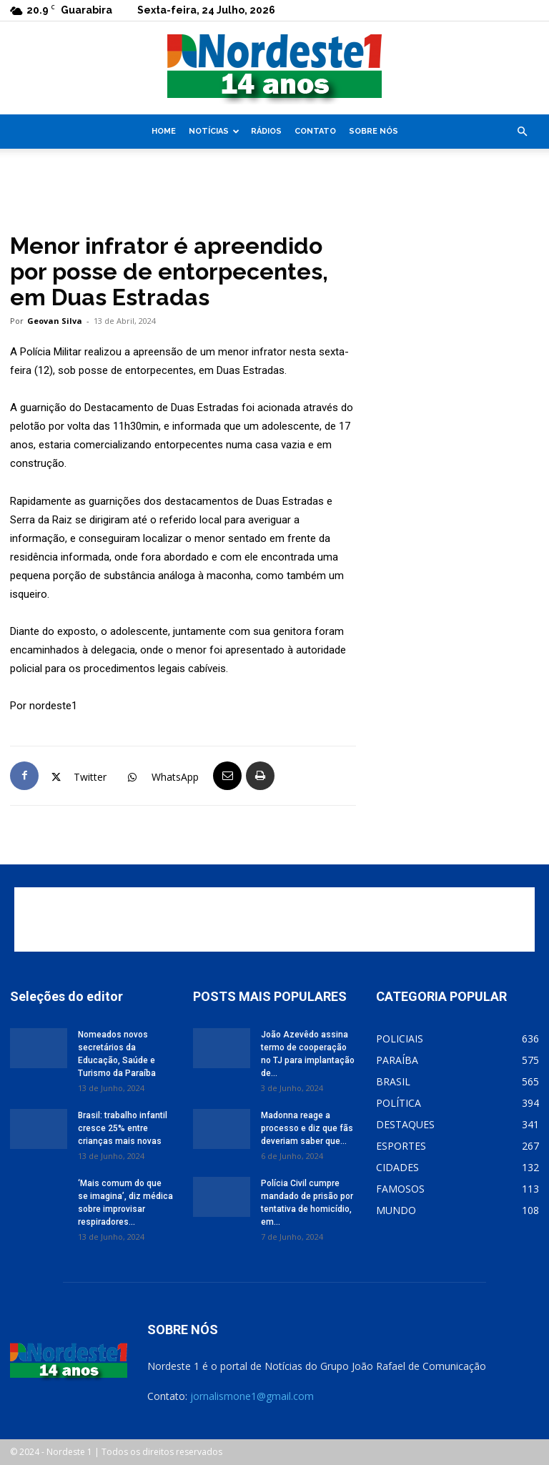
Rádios (266, 131)
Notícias (214, 131)
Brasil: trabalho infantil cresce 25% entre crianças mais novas (122, 1128)
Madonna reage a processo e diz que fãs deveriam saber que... (307, 1128)
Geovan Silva (54, 320)
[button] (522, 132)
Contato (315, 131)
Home (164, 131)
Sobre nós (373, 131)
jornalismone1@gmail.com (252, 1396)
